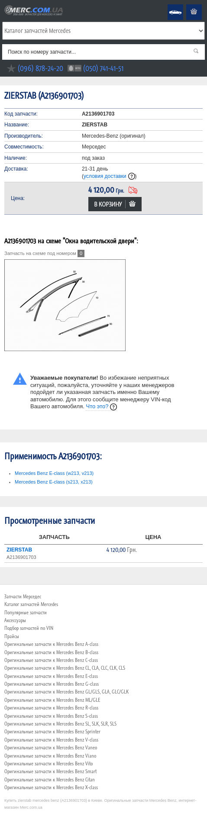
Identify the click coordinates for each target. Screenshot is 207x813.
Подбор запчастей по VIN (28, 628)
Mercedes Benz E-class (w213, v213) (54, 473)
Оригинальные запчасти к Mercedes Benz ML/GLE (52, 700)
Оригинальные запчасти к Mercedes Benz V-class (51, 740)
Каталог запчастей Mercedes (31, 604)
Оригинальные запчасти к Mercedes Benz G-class (51, 684)
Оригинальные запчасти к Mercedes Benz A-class (51, 644)
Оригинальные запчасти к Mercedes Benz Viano (50, 756)
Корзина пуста (187, 4)
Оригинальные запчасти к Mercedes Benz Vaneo (50, 748)
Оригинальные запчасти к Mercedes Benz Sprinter (52, 732)
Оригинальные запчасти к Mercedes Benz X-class (51, 787)
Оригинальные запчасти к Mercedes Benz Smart (50, 771)
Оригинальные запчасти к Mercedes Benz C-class (51, 660)
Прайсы (11, 636)
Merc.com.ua (1, 4)
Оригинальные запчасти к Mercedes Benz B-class (51, 652)
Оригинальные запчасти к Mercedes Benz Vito (48, 764)
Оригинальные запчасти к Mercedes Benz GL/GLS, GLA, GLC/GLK (66, 692)
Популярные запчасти (25, 613)
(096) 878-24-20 (40, 68)
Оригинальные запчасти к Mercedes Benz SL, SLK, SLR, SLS (60, 724)
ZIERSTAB (19, 550)
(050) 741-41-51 (103, 68)
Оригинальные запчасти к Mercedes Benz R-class (51, 708)
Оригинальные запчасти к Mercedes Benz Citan (49, 780)
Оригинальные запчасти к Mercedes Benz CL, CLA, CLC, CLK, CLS (64, 668)
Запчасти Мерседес (22, 597)
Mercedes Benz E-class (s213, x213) (54, 481)
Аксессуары (15, 620)
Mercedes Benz (169, 4)
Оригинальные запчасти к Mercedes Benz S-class (51, 716)
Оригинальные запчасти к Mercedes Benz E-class (51, 676)
